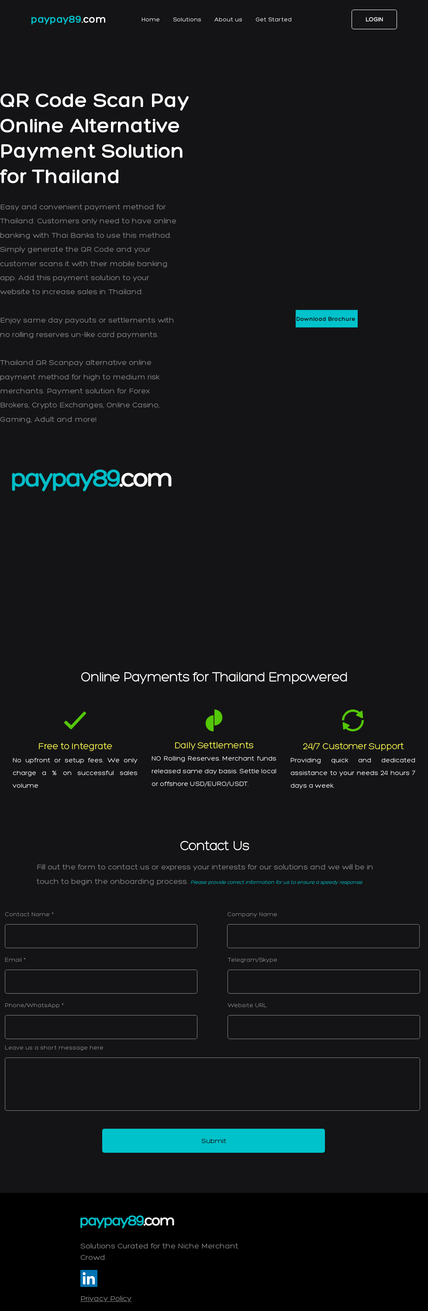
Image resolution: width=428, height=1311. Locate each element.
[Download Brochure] (327, 318)
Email (13, 960)
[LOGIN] (374, 19)
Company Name (252, 914)
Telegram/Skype (252, 960)
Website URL (247, 1005)
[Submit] (213, 1141)
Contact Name (27, 914)
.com (94, 19)
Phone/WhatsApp (32, 1005)
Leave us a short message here (54, 1048)
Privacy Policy (105, 1298)
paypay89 (56, 19)
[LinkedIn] (88, 1278)
